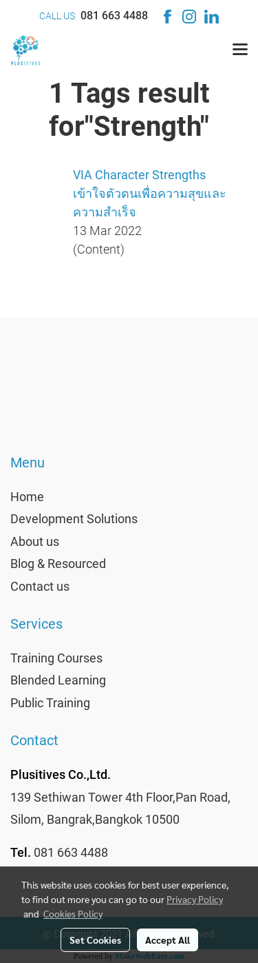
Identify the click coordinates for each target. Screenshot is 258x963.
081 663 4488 (114, 15)
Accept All (167, 939)
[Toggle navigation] (240, 50)
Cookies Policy (73, 913)
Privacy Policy (194, 899)
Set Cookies (95, 939)
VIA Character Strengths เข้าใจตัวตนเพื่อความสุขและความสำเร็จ (149, 193)
